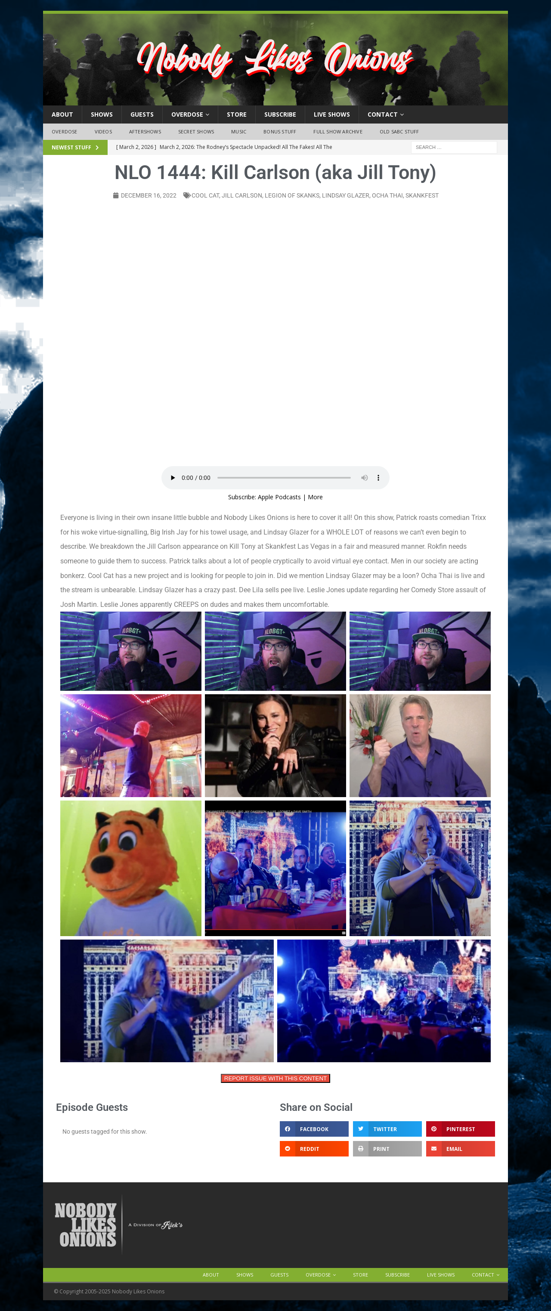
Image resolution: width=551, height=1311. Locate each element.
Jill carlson (242, 195)
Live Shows (332, 114)
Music (238, 131)
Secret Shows (196, 131)
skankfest (422, 195)
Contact (383, 114)
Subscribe (280, 114)
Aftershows (145, 131)
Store (237, 114)
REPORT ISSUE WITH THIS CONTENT (275, 1078)
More (315, 497)
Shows (102, 114)
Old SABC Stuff (399, 131)
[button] (314, 1129)
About (62, 114)
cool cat (205, 195)
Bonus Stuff (279, 131)
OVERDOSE (187, 114)
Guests (142, 114)
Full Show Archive (337, 131)
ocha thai (387, 195)
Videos (103, 131)
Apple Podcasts (279, 497)
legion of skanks (292, 195)
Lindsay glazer (345, 195)
